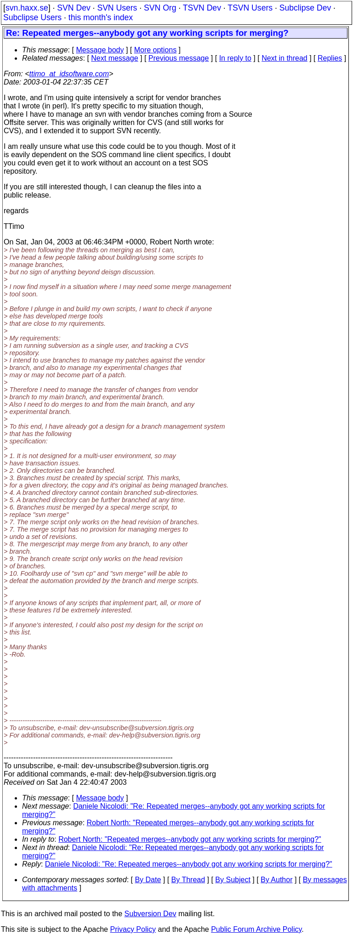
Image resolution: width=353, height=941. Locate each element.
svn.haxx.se (27, 7)
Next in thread (284, 58)
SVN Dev (73, 7)
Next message (114, 58)
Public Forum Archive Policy (256, 929)
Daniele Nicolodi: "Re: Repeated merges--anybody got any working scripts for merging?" (188, 864)
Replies (330, 58)
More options (155, 50)
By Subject (232, 880)
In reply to (235, 58)
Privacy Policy (133, 929)
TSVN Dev (202, 7)
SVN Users (117, 7)
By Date (148, 880)
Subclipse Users (32, 17)
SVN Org (160, 7)
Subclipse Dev (305, 7)
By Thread (188, 880)
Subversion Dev (150, 914)
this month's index (100, 17)
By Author (276, 880)
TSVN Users (250, 7)
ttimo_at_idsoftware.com (69, 74)
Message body (100, 50)
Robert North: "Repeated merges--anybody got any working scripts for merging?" (189, 839)
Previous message (178, 58)
